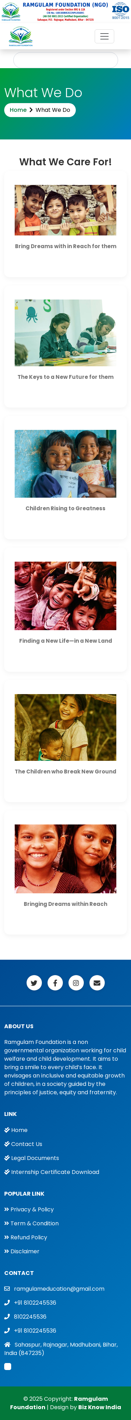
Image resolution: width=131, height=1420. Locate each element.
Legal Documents (35, 1158)
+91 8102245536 (35, 1303)
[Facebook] (34, 982)
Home (18, 110)
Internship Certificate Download (55, 1172)
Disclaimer (24, 1251)
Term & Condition (34, 1223)
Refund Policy (28, 1237)
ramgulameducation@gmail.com (59, 1289)
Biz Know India (99, 1407)
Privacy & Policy (32, 1209)
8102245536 (30, 1317)
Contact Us (26, 1144)
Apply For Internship (65, 60)
